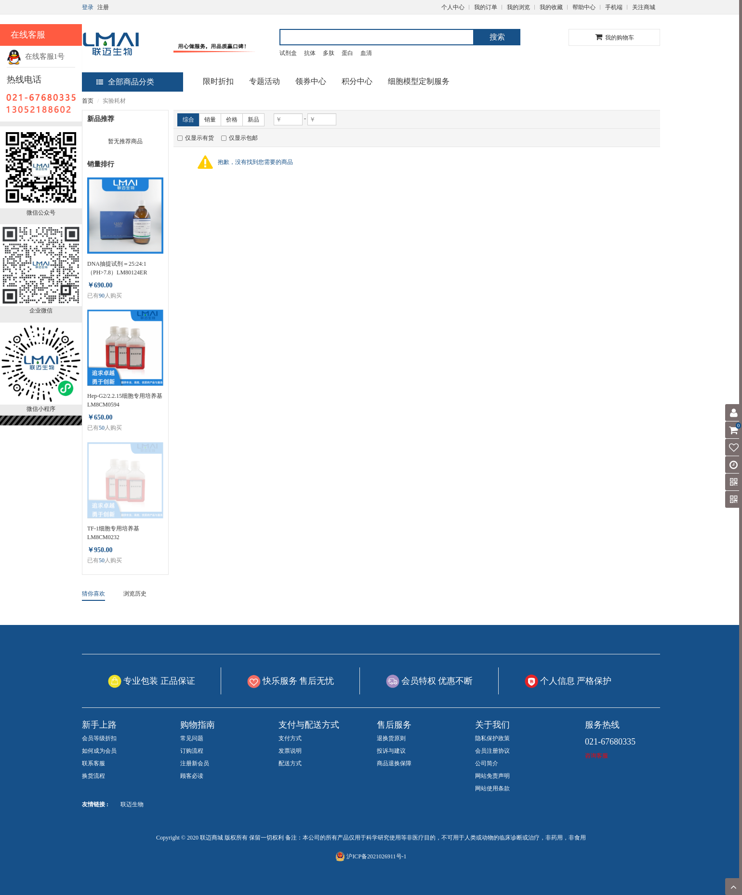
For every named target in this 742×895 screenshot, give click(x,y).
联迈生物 (132, 804)
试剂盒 (288, 53)
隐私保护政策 (492, 738)
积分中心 (357, 81)
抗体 (310, 53)
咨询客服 (596, 755)
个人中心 (452, 7)
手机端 (614, 7)
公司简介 (486, 763)
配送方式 (290, 763)
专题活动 (264, 81)
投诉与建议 (391, 750)
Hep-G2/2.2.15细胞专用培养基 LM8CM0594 (124, 400)
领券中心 (310, 81)
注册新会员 (194, 763)
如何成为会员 (99, 750)
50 (102, 427)
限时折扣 (218, 81)
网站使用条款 (492, 788)
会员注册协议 (492, 750)
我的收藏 (551, 7)
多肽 (328, 53)
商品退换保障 (394, 763)
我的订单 (485, 7)
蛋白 (347, 53)
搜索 (497, 37)
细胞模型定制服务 (419, 81)
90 (102, 295)
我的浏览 (518, 7)
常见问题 (191, 738)
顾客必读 (191, 776)
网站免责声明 (492, 776)
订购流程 (191, 750)
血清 (366, 53)
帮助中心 (584, 7)
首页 (87, 100)
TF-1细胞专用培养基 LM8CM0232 (113, 533)
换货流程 (93, 776)
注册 (103, 7)
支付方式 (290, 738)
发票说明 (290, 750)
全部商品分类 (125, 82)
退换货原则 (391, 738)
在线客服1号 (36, 56)
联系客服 (93, 763)
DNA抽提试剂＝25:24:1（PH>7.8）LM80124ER (117, 268)
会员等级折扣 (99, 738)
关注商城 (643, 7)
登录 (87, 7)
